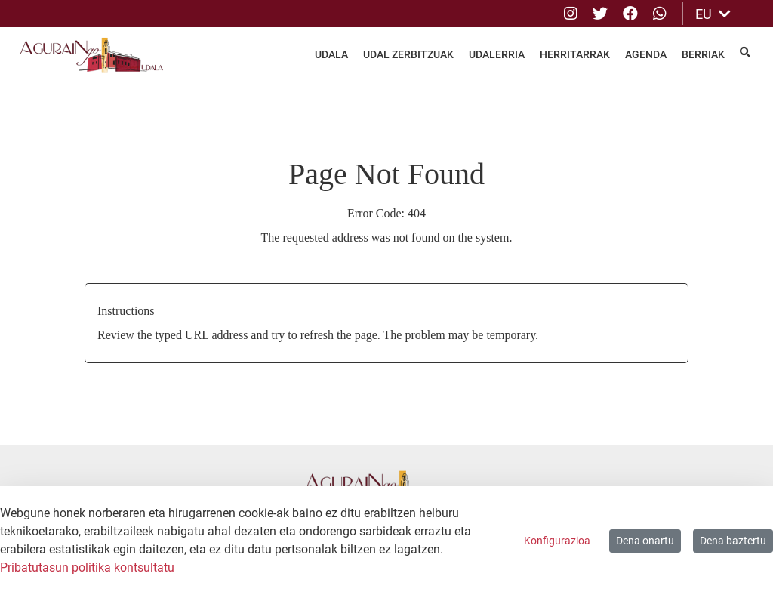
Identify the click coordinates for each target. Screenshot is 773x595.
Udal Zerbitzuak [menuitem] (408, 54)
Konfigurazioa (557, 541)
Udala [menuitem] (331, 54)
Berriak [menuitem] (703, 54)
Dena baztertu (733, 541)
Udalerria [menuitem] (497, 54)
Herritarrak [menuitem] (575, 54)
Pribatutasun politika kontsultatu (87, 567)
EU (713, 14)
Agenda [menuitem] (646, 54)
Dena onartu (645, 541)
